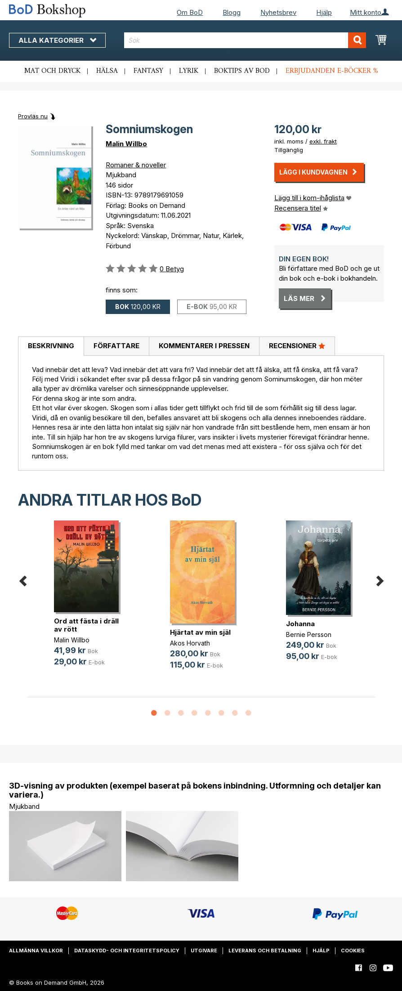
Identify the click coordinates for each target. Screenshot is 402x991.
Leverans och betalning (264, 950)
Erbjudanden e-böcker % (332, 71)
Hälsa (107, 71)
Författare (116, 345)
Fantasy (148, 71)
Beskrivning (51, 345)
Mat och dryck (52, 71)
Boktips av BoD (242, 71)
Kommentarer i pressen (204, 345)
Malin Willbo (126, 143)
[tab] (51, 346)
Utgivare (204, 950)
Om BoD (190, 12)
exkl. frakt (323, 141)
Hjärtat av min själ (200, 632)
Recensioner (297, 345)
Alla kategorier (57, 40)
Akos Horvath (190, 643)
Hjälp (324, 12)
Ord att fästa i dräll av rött (86, 625)
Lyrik (188, 71)
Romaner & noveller (136, 165)
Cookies (353, 950)
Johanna (300, 623)
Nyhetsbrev (278, 12)
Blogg (232, 12)
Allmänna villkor (36, 950)
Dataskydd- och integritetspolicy (126, 950)
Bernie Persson (308, 634)
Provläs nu (33, 116)
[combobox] (245, 40)
